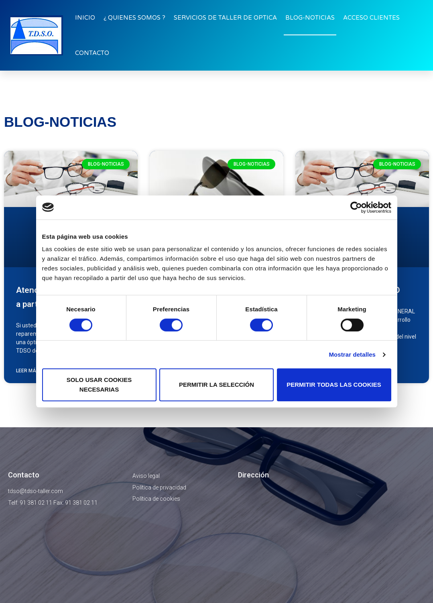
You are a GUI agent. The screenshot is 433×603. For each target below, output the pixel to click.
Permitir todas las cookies (334, 384)
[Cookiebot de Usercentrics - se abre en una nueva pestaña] (356, 207)
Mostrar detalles (352, 354)
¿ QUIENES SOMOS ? (134, 17)
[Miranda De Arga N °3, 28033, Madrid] (331, 538)
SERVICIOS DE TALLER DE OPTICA (225, 17)
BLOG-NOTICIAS (310, 17)
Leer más (27, 371)
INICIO (85, 17)
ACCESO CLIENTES (371, 17)
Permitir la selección (216, 384)
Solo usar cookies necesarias (99, 384)
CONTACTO (92, 53)
